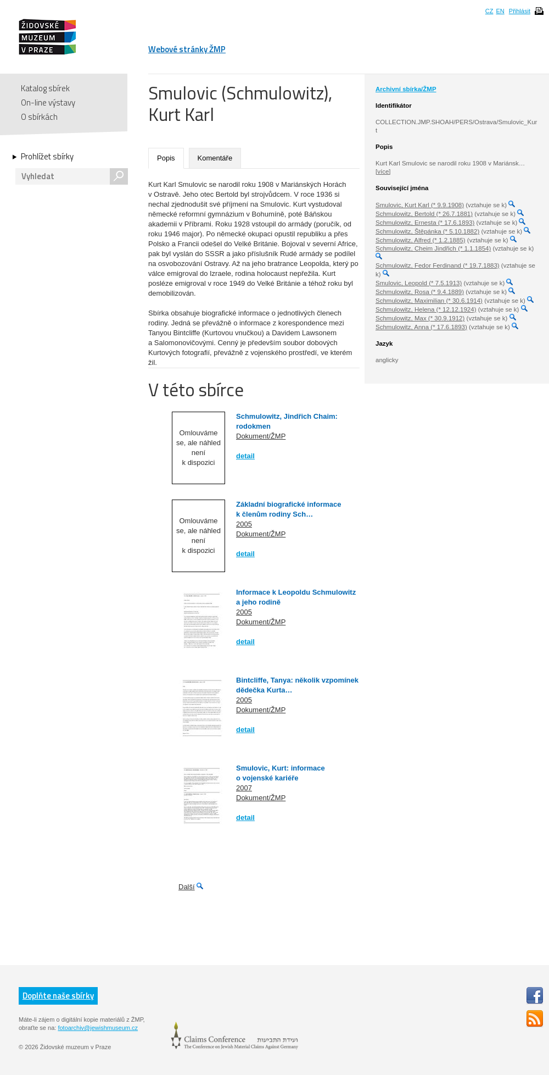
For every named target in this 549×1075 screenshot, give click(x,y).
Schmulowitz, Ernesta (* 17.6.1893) (425, 222)
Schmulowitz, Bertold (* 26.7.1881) (424, 213)
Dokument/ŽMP (260, 436)
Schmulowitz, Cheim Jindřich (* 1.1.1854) (433, 248)
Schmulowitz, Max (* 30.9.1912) (420, 318)
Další (186, 887)
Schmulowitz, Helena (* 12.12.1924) (426, 309)
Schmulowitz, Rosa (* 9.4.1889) (420, 292)
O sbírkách (39, 116)
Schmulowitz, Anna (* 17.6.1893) (421, 327)
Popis (166, 158)
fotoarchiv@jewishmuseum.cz (98, 1027)
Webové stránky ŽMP (187, 49)
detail (245, 456)
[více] (383, 171)
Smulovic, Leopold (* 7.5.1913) (419, 283)
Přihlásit (519, 11)
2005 (244, 524)
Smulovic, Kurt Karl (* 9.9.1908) (420, 205)
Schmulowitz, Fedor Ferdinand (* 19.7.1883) (438, 265)
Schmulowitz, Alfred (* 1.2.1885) (421, 240)
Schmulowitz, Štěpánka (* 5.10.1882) (427, 231)
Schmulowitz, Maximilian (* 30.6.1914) (429, 300)
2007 (244, 788)
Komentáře (215, 158)
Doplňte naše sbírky (58, 995)
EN (500, 11)
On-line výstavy (48, 102)
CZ (489, 11)
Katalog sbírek (45, 88)
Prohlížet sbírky (47, 157)
